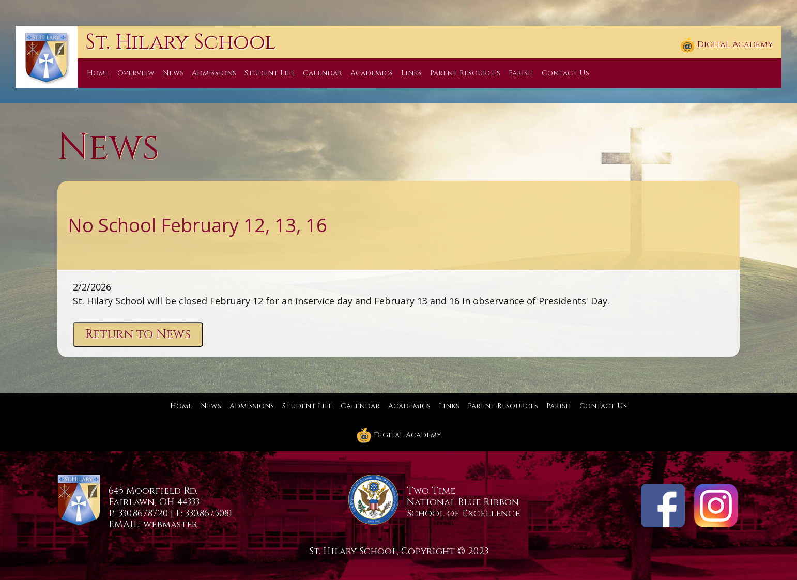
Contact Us (565, 73)
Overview (136, 73)
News (173, 73)
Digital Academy (726, 45)
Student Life (269, 73)
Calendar (322, 73)
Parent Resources (465, 73)
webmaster (170, 524)
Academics (371, 73)
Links (411, 73)
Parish (521, 73)
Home (98, 73)
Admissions (214, 73)
